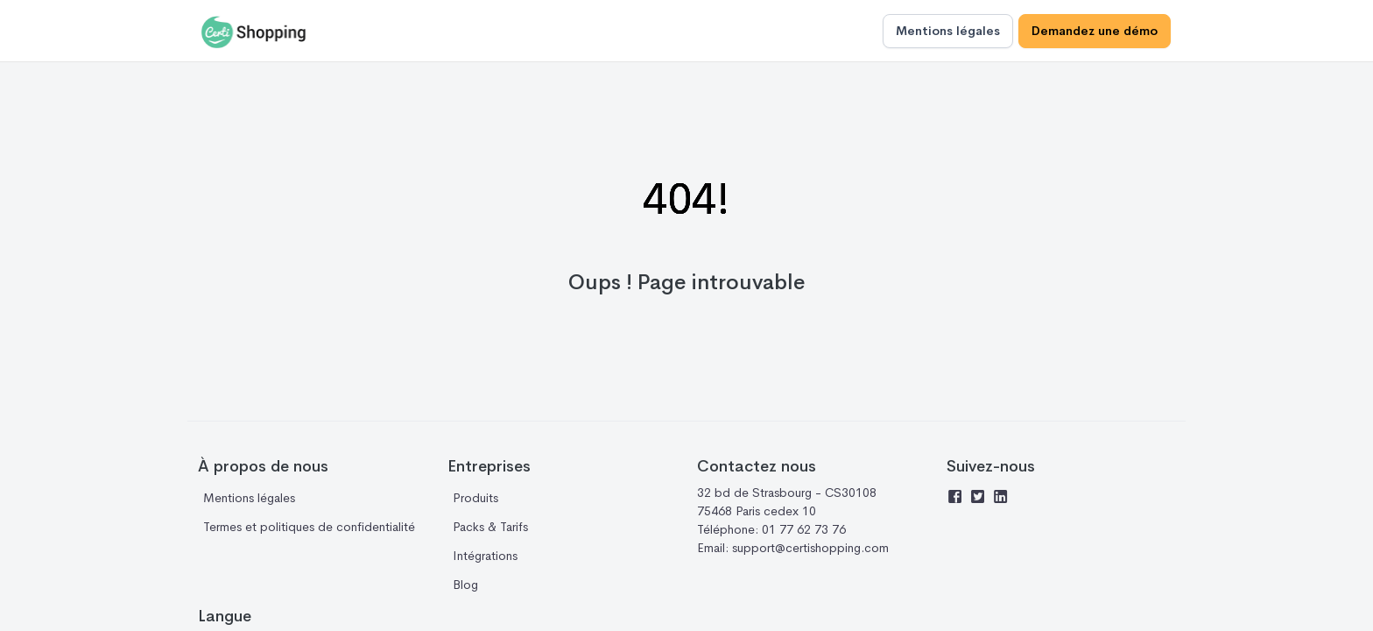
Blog (465, 584)
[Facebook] (958, 499)
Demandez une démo (1095, 31)
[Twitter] (980, 499)
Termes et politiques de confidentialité (309, 527)
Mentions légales (948, 31)
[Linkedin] (1003, 499)
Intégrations (485, 556)
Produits (475, 498)
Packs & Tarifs (490, 527)
